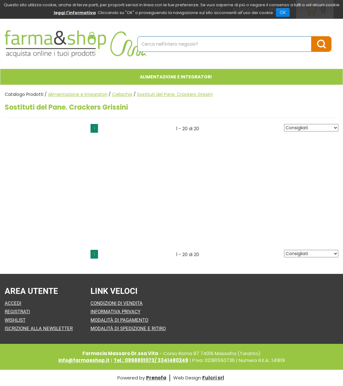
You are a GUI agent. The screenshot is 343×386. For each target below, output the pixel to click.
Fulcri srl (213, 377)
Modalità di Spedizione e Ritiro (128, 328)
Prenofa (156, 377)
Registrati (17, 311)
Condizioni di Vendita (117, 303)
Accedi (13, 303)
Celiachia (122, 94)
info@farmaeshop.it (84, 360)
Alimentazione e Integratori (77, 94)
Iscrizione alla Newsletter (39, 328)
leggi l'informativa (75, 13)
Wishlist (15, 320)
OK (283, 12)
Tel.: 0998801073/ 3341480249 (151, 360)
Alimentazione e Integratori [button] (176, 77)
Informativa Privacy (115, 311)
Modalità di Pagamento (119, 320)
